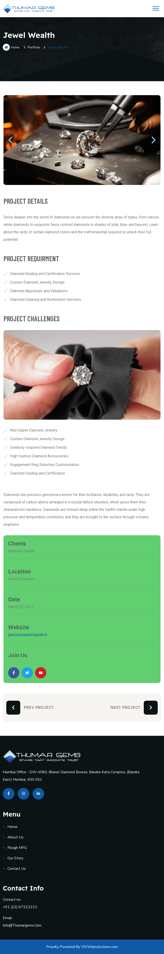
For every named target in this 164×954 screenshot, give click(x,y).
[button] (10, 140)
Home (11, 47)
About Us (15, 837)
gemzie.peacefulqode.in (27, 635)
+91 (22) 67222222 (20, 907)
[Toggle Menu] (156, 8)
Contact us (16, 868)
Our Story (15, 858)
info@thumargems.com (22, 925)
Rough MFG (17, 847)
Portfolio (34, 47)
